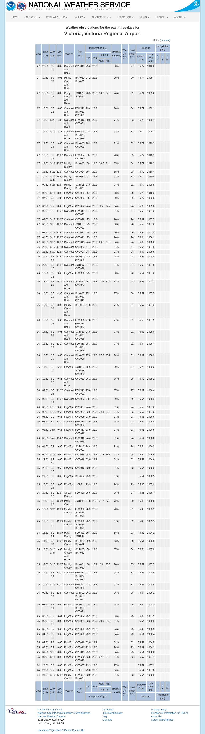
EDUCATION (125, 17)
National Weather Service (51, 716)
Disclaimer (108, 709)
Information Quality (112, 713)
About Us (156, 716)
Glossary (107, 719)
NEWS (144, 17)
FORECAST (32, 17)
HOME (15, 17)
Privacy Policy (158, 709)
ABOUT (179, 17)
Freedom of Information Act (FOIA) (169, 713)
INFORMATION (101, 17)
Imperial (165, 40)
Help (105, 716)
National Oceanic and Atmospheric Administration (64, 713)
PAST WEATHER (56, 17)
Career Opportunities (162, 719)
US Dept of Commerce (50, 709)
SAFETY (79, 17)
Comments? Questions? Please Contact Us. (61, 730)
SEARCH (161, 17)
